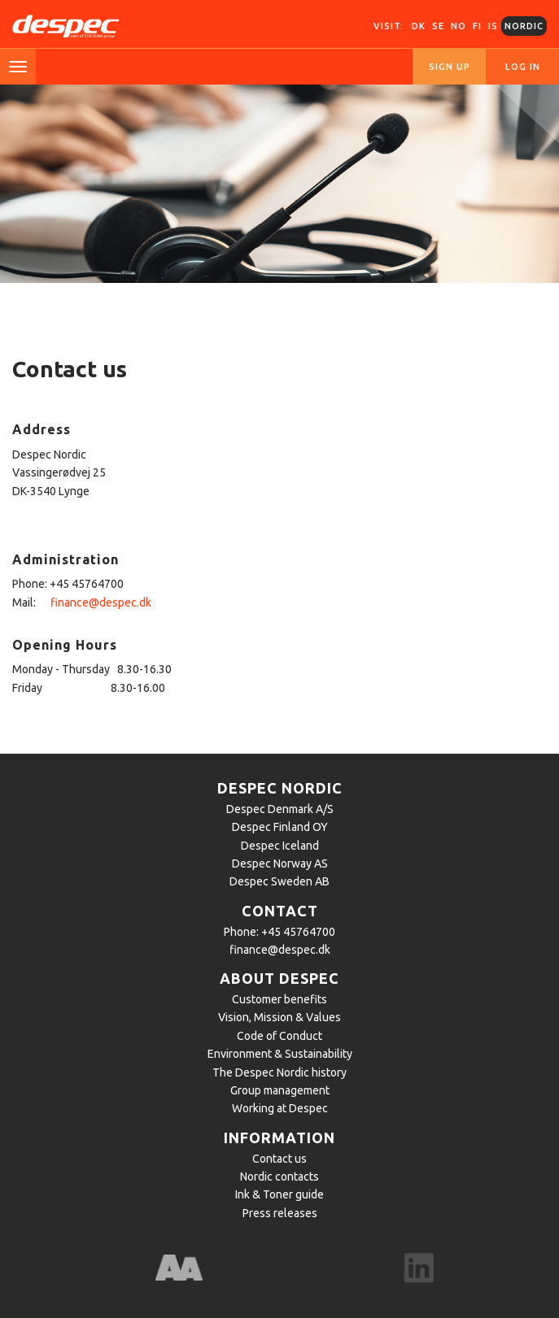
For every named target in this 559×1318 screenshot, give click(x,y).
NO (458, 26)
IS (493, 26)
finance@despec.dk (100, 602)
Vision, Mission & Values (279, 1017)
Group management (280, 1090)
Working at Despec (280, 1108)
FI (477, 26)
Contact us (279, 1158)
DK (419, 26)
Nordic (524, 26)
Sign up (449, 67)
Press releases (279, 1213)
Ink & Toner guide (279, 1194)
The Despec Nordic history (279, 1072)
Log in (522, 67)
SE (438, 26)
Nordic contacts (279, 1176)
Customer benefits (279, 999)
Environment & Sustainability (279, 1053)
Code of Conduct (279, 1035)
